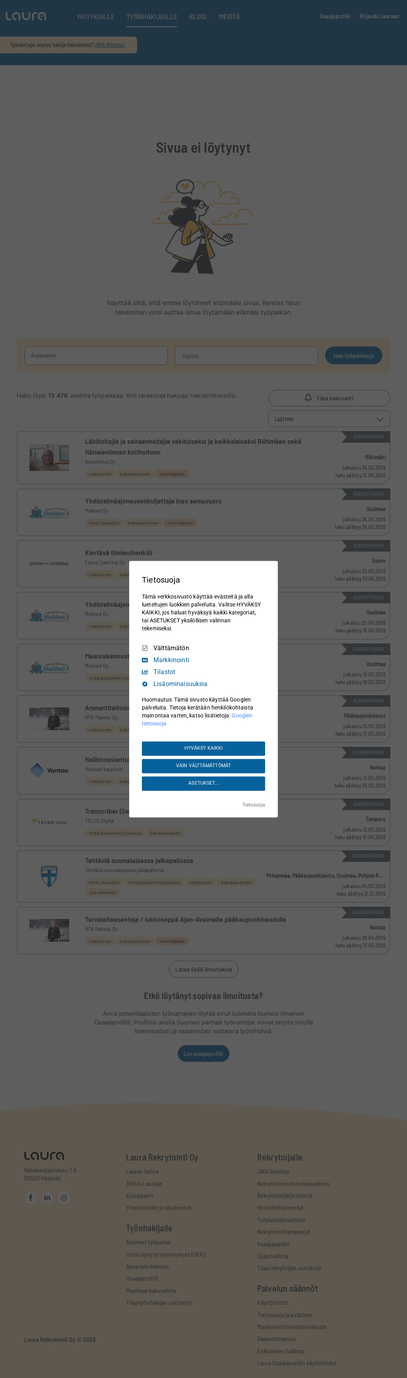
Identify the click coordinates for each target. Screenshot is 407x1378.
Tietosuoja (253, 805)
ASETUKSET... (203, 783)
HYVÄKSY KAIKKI (203, 748)
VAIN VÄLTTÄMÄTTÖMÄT (203, 766)
